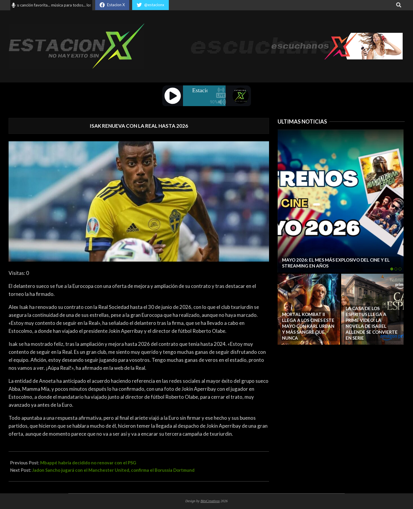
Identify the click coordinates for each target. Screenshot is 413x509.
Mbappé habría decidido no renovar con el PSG (88, 462)
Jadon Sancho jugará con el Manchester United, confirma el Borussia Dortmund (113, 470)
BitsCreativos (210, 501)
